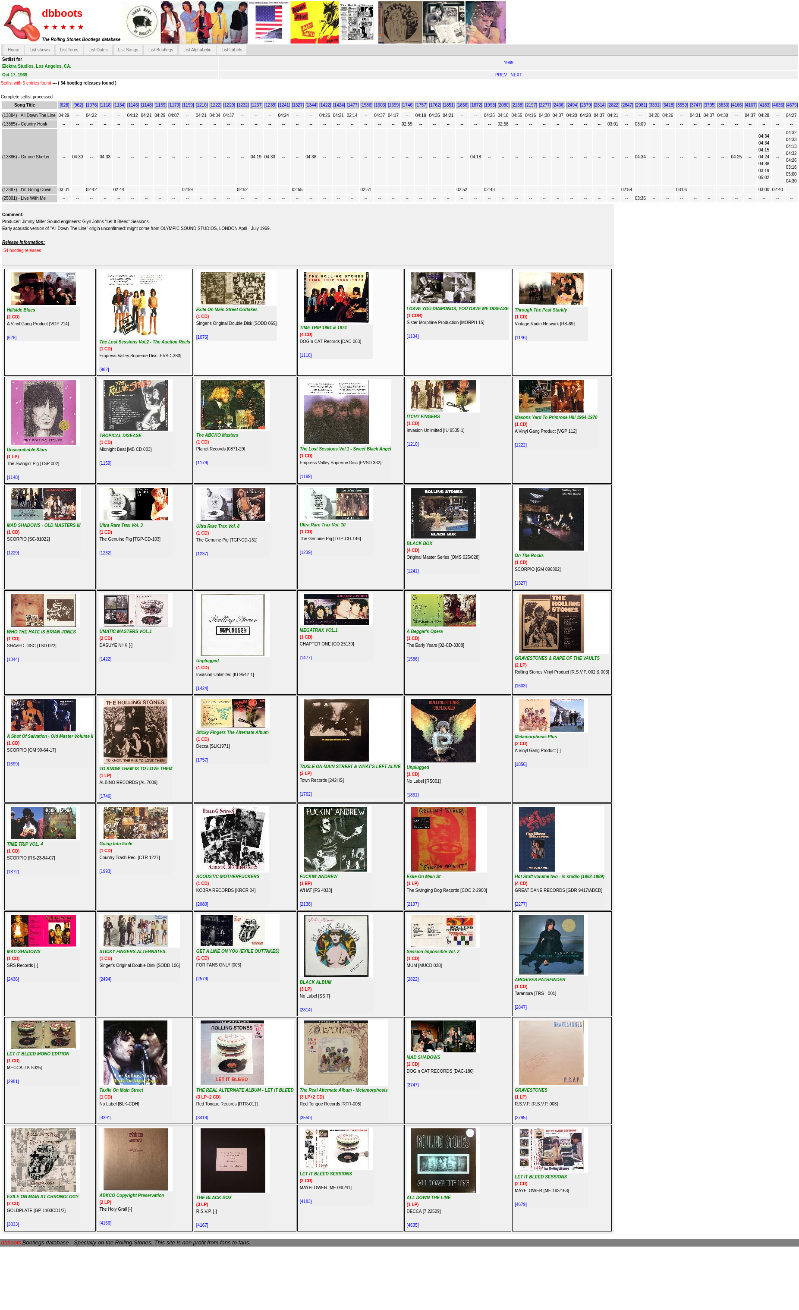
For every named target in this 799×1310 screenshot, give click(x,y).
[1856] (462, 105)
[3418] (668, 105)
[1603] (380, 105)
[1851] (449, 105)
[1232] (243, 105)
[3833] (723, 105)
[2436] (559, 105)
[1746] (408, 105)
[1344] (311, 105)
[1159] (160, 105)
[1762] (435, 105)
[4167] (751, 105)
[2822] (613, 105)
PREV (501, 74)
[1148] (147, 105)
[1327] (298, 105)
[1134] (119, 105)
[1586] (366, 105)
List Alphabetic (197, 49)
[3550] (682, 105)
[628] (64, 105)
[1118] (106, 105)
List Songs (128, 49)
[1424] (339, 105)
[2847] (627, 105)
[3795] (710, 105)
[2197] (531, 105)
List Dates (97, 49)
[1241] (284, 105)
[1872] (476, 105)
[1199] (188, 105)
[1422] (325, 105)
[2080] (504, 105)
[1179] (174, 105)
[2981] (641, 105)
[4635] (778, 105)
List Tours (69, 49)
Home (13, 49)
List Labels (231, 49)
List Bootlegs (160, 49)
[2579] (586, 105)
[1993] (490, 105)
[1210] (202, 105)
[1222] (216, 105)
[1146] (133, 105)
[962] (78, 105)
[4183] (764, 105)
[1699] (394, 105)
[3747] (696, 105)
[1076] (92, 105)
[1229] (229, 105)
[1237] (257, 105)
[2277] (545, 105)
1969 (508, 62)
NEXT (516, 74)
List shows (39, 49)
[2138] (517, 105)
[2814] (600, 105)
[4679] (792, 105)
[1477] (353, 105)
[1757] (421, 105)
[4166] (737, 105)
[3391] (655, 105)
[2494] (572, 105)
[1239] (270, 105)
